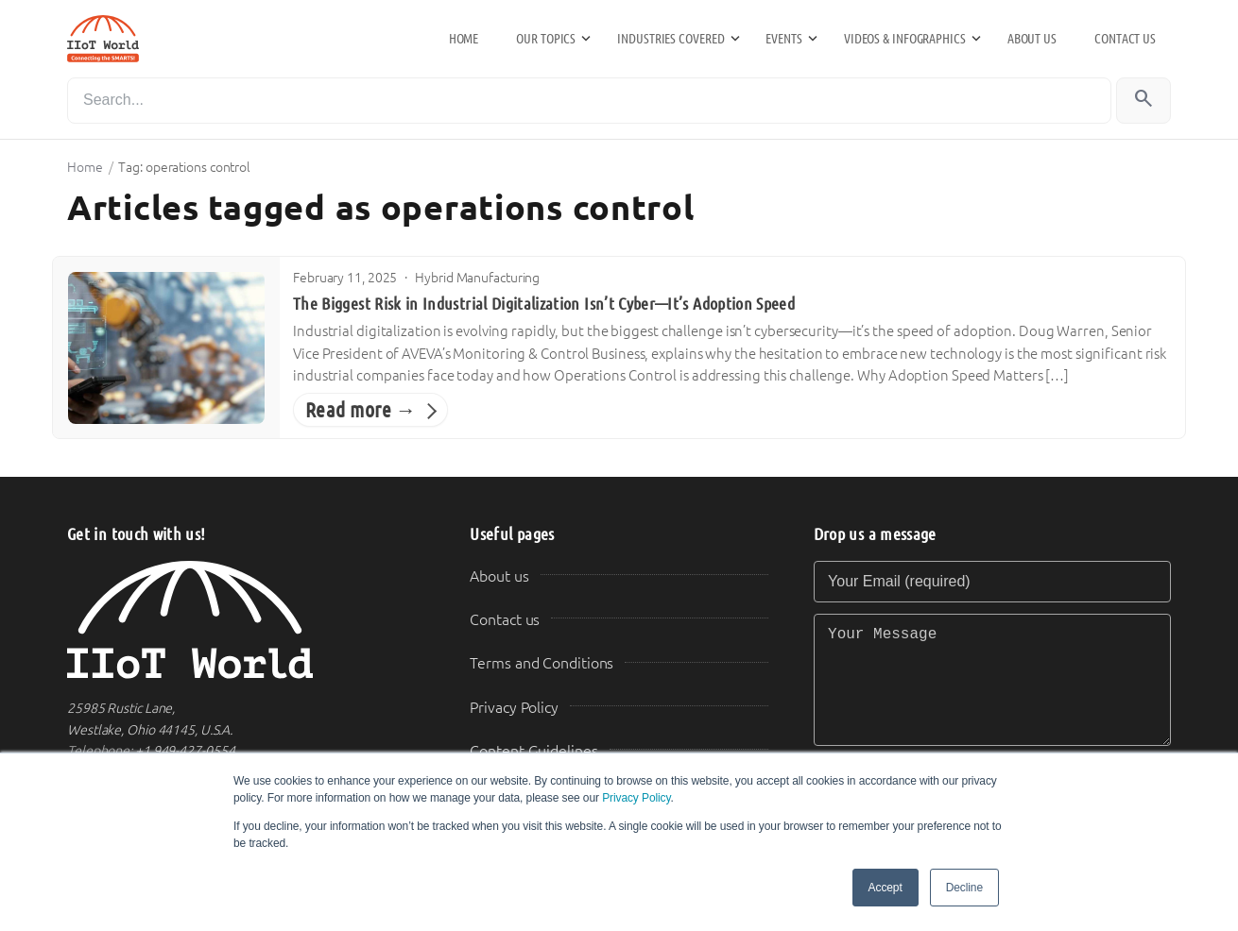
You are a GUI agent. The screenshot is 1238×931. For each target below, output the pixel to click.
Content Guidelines (533, 751)
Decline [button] (964, 887)
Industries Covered (670, 38)
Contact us (1125, 38)
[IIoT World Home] (245, 620)
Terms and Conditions (541, 663)
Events (783, 38)
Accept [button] (885, 887)
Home (464, 38)
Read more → (361, 410)
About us (1032, 38)
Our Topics (546, 38)
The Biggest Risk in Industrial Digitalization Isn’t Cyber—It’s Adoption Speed (544, 304)
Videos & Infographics (905, 38)
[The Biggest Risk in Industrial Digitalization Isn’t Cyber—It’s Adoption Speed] (166, 348)
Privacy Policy (636, 797)
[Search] (589, 100)
